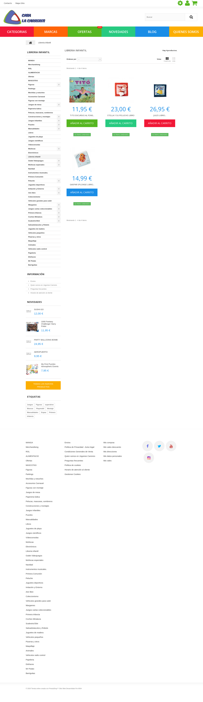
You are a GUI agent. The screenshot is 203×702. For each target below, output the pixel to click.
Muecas (30, 408)
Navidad (31, 169)
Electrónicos (33, 153)
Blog (152, 31)
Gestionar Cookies (73, 474)
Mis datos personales (112, 456)
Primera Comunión (35, 177)
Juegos (30, 405)
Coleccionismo (34, 197)
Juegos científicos (35, 141)
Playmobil (40, 408)
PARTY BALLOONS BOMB (46, 340)
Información (35, 274)
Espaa (43, 412)
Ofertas (31, 77)
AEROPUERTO (41, 352)
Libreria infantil (34, 157)
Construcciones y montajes (39, 117)
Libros (30, 133)
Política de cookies (73, 465)
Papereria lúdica (34, 109)
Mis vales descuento (112, 447)
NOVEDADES (118, 31)
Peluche (31, 181)
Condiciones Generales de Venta (79, 451)
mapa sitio (20, 3)
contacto (8, 3)
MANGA (31, 61)
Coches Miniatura (35, 217)
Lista (173, 59)
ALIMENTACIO (34, 73)
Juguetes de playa (35, 137)
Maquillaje (32, 241)
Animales (32, 245)
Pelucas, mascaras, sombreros (40, 113)
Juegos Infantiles (35, 121)
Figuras (31, 85)
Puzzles (31, 125)
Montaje (50, 408)
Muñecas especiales (36, 165)
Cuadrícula (167, 59)
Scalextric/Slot (34, 221)
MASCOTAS (33, 81)
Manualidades (33, 129)
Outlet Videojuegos (36, 161)
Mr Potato (32, 261)
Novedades (34, 301)
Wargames (32, 205)
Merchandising (34, 65)
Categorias (17, 31)
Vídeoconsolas (34, 145)
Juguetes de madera (36, 229)
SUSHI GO (39, 309)
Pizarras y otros (34, 237)
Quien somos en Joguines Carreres (43, 285)
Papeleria (32, 253)
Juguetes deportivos (36, 185)
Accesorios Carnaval (36, 97)
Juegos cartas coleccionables (40, 209)
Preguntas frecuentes (38, 289)
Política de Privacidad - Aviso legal (79, 447)
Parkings (31, 89)
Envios (33, 281)
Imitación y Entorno (36, 189)
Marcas (50, 31)
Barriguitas (32, 265)
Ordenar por (71, 59)
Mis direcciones (110, 451)
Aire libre (31, 193)
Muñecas (31, 149)
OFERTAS (90, 30)
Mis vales (107, 461)
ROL (30, 69)
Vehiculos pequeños (36, 233)
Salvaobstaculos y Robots (38, 225)
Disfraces (32, 257)
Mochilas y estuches (36, 93)
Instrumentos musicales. (38, 173)
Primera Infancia (34, 213)
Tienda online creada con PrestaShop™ (45, 688)
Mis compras (108, 442)
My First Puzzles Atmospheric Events (49, 365)
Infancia (30, 416)
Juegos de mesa (34, 105)
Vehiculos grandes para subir (40, 201)
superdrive (49, 405)
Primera (52, 412)
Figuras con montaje (36, 101)
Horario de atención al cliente (41, 293)
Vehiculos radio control (37, 249)
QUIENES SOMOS (186, 31)
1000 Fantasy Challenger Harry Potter (48, 323)
